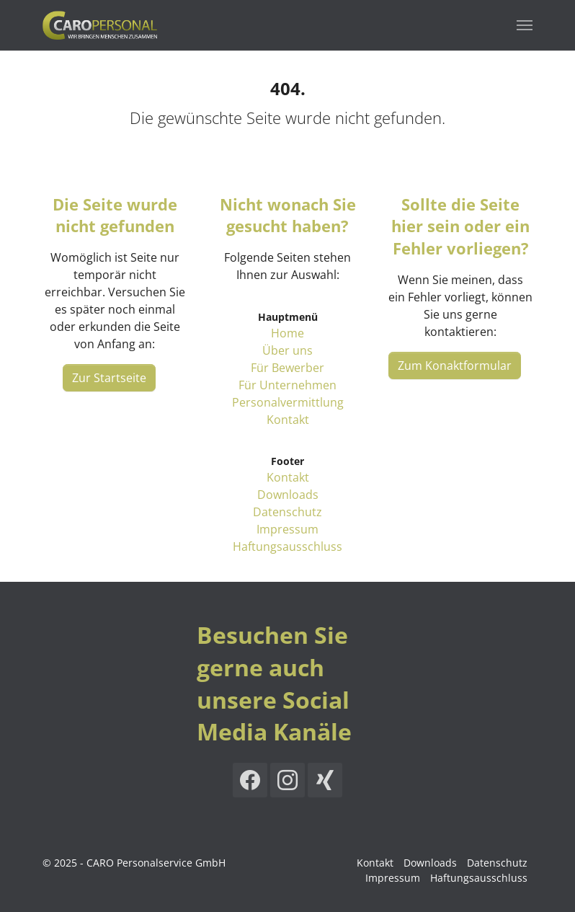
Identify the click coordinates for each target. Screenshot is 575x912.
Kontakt (288, 420)
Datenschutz (287, 512)
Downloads (287, 495)
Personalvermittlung (288, 402)
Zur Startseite (109, 378)
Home (287, 333)
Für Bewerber (287, 368)
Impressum (287, 529)
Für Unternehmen (287, 385)
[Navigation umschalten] (524, 25)
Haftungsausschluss (287, 546)
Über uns (287, 350)
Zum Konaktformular (455, 365)
